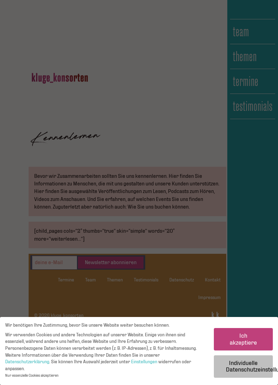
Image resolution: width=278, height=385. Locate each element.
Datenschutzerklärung (27, 361)
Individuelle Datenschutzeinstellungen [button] (249, 366)
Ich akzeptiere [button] (243, 339)
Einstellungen (144, 361)
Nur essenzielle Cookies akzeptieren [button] (32, 376)
